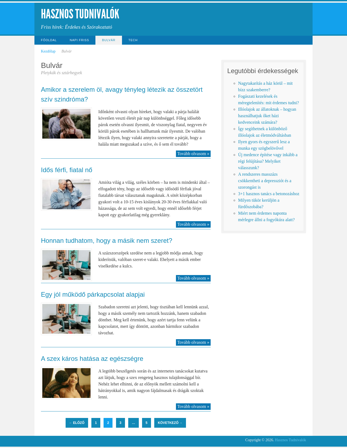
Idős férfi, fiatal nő (66, 170)
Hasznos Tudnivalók (80, 14)
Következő (170, 423)
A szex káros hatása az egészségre (92, 358)
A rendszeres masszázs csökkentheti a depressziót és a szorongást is (264, 180)
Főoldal (49, 40)
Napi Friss (79, 40)
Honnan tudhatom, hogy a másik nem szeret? (106, 240)
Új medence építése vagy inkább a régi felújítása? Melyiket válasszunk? (267, 161)
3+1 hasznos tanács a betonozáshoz (268, 193)
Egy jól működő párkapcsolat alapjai (93, 294)
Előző (76, 423)
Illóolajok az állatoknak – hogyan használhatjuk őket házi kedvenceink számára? (267, 116)
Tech (133, 40)
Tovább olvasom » (193, 153)
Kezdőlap (48, 51)
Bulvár (108, 40)
